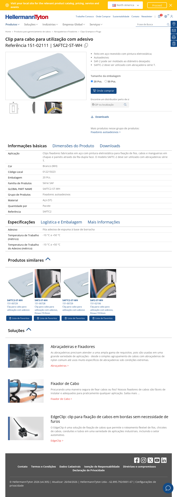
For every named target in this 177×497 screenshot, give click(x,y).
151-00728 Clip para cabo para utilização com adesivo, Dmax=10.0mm (47, 292)
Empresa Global (73, 24)
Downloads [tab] (110, 145)
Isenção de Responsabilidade (102, 466)
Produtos (11, 24)
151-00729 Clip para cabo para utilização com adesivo (19, 290)
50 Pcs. (112, 81)
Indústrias (49, 24)
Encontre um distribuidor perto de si (110, 99)
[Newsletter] (174, 30)
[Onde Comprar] (174, 24)
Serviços (95, 24)
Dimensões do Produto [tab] (73, 145)
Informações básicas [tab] (27, 145)
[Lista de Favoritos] (174, 43)
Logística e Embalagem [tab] (61, 222)
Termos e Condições (43, 466)
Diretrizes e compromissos (139, 466)
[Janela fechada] (171, 5)
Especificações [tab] (21, 222)
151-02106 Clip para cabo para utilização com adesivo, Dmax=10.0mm (102, 292)
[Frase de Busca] (153, 24)
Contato (23, 466)
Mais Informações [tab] (104, 222)
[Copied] (86, 45)
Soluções (29, 24)
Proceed (157, 5)
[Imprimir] (174, 37)
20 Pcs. (98, 81)
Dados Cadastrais (70, 466)
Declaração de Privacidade (89, 470)
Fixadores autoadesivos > (106, 132)
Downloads (100, 116)
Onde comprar (103, 90)
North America (125, 5)
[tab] (88, 261)
